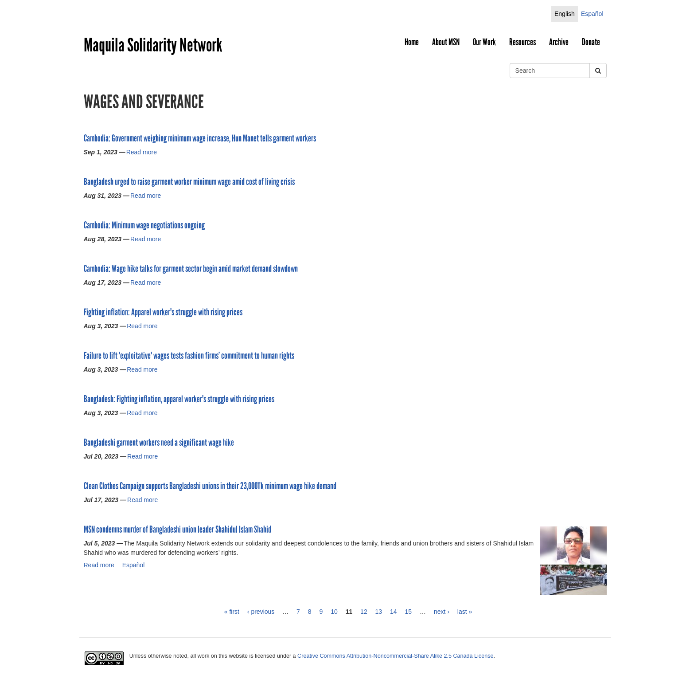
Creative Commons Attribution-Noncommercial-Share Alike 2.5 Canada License (395, 656)
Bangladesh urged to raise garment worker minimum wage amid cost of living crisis (189, 182)
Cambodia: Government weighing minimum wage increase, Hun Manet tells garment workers (200, 138)
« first (231, 611)
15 (408, 611)
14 (393, 611)
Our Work (484, 42)
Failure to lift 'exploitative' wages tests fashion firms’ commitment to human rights (189, 355)
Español (592, 13)
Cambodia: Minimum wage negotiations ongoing (144, 225)
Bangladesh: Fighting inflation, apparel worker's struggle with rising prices (179, 399)
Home (412, 42)
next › (441, 611)
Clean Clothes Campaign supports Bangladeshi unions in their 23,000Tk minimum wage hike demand (210, 486)
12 (363, 611)
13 (378, 611)
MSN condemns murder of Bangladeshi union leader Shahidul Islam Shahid (177, 529)
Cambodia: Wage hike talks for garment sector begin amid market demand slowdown (191, 269)
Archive (559, 42)
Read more (141, 152)
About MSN (446, 42)
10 (334, 611)
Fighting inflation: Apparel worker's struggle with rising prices (163, 312)
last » (464, 611)
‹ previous (260, 611)
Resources (522, 42)
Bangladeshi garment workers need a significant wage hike (159, 442)
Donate (591, 42)
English (564, 13)
